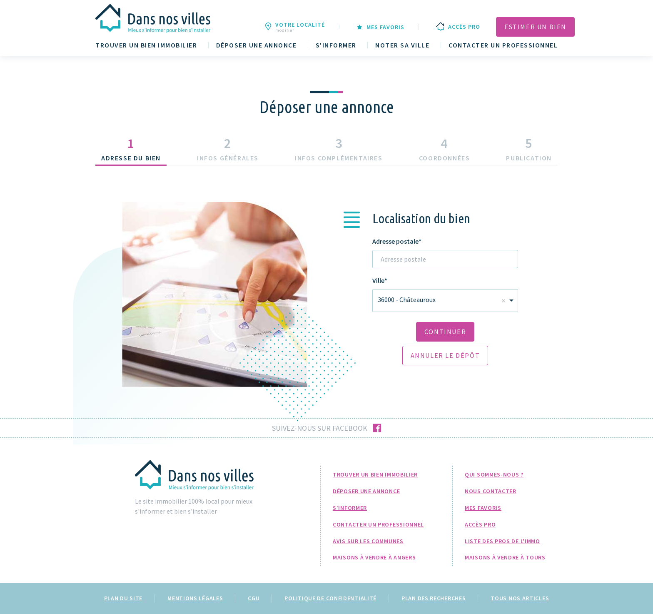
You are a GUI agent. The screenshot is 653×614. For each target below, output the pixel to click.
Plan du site (123, 598)
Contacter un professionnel (503, 45)
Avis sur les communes (368, 541)
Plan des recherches (433, 598)
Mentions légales (195, 598)
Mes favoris (483, 508)
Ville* (379, 281)
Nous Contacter (490, 491)
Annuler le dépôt (445, 355)
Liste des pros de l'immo (502, 541)
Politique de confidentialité (330, 598)
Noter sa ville (402, 45)
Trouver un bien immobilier (146, 45)
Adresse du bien (131, 158)
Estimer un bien (535, 26)
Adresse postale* (396, 241)
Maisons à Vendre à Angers (374, 557)
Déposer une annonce (256, 45)
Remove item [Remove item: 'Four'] (503, 301)
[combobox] (445, 300)
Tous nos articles (520, 598)
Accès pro (480, 524)
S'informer (336, 45)
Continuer (445, 331)
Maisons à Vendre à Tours (505, 557)
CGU (253, 598)
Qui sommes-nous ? (494, 474)
